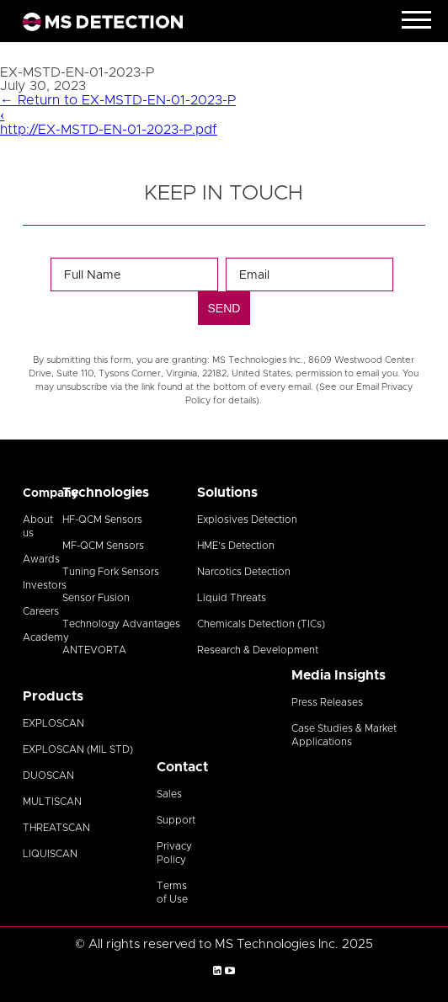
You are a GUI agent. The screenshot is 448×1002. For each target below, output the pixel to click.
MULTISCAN (52, 802)
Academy (46, 637)
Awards (41, 559)
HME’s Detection (236, 546)
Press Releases (327, 702)
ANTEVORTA (94, 650)
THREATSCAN (56, 828)
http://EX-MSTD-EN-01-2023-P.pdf (108, 129)
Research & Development (257, 650)
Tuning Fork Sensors (110, 572)
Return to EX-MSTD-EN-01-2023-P (118, 100)
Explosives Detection (247, 519)
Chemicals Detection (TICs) (261, 624)
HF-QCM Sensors (102, 519)
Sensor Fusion (96, 598)
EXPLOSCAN (53, 723)
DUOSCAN (48, 775)
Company (50, 493)
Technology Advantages (121, 624)
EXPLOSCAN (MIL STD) (78, 749)
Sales (169, 794)
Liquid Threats (231, 598)
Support (176, 820)
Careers (41, 611)
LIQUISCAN (50, 854)
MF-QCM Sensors (103, 546)
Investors (45, 585)
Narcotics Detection (244, 572)
